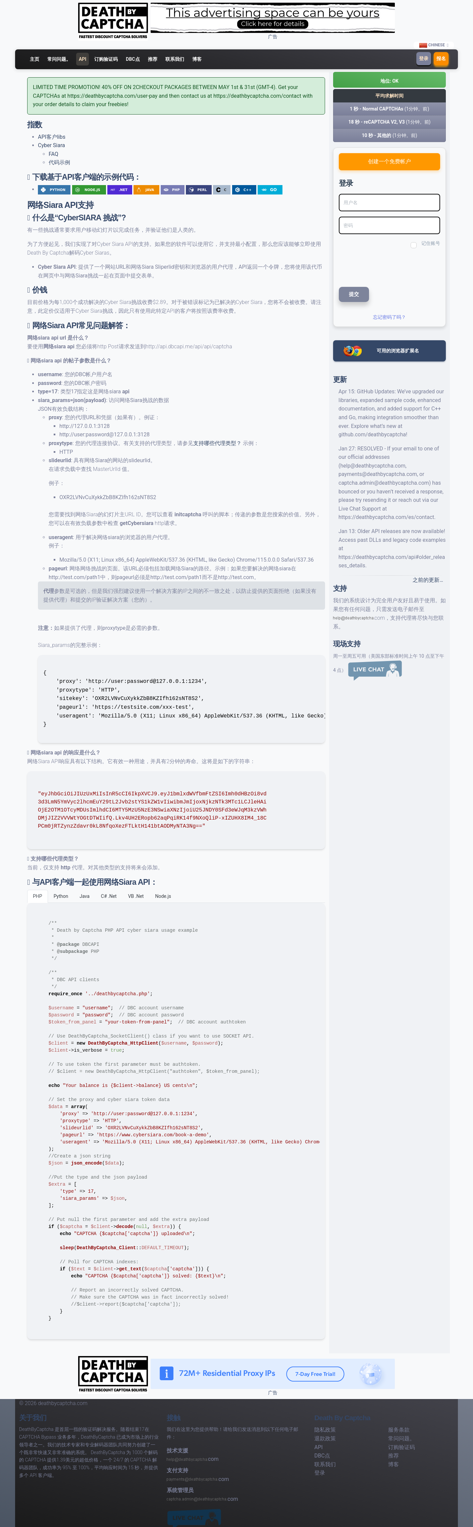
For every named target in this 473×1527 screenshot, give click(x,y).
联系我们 (174, 59)
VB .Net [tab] (136, 896)
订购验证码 (106, 59)
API (82, 59)
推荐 (152, 59)
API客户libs (51, 137)
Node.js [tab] (163, 896)
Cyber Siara (51, 145)
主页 (34, 59)
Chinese (432, 45)
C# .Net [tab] (109, 896)
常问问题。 (59, 59)
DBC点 (133, 59)
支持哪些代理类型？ (217, 443)
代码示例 (59, 162)
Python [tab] (61, 896)
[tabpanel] (176, 1121)
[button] (389, 80)
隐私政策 (325, 1430)
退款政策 (325, 1438)
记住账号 (430, 243)
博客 (197, 59)
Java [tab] (85, 896)
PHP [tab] (37, 896)
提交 (354, 294)
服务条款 (399, 1430)
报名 (441, 58)
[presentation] (384, 266)
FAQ (53, 154)
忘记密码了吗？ (389, 317)
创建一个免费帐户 (389, 161)
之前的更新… (428, 580)
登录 (423, 58)
